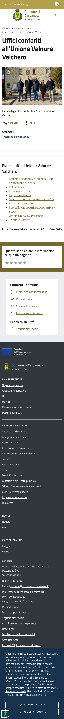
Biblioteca (7, 503)
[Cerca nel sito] (55, 15)
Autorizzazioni (10, 442)
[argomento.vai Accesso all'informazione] (16, 136)
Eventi (6, 551)
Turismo (6, 459)
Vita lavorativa (10, 464)
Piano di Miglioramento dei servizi (21, 645)
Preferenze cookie (15, 691)
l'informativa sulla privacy (31, 695)
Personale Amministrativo (17, 407)
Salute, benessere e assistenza (20, 453)
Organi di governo (12, 385)
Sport (5, 470)
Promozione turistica (22, 183)
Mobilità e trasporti (13, 475)
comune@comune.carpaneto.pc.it (29, 586)
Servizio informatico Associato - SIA (31, 199)
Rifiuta (32, 705)
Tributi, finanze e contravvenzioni (21, 486)
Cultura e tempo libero (15, 492)
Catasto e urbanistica (14, 431)
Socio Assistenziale (21, 203)
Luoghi (6, 546)
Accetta (32, 712)
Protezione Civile (20, 191)
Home (5, 28)
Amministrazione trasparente (19, 623)
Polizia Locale (17, 187)
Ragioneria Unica (20, 195)
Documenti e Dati (12, 413)
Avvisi (5, 527)
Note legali (8, 629)
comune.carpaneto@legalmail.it (25, 592)
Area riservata (10, 640)
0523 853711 (14, 575)
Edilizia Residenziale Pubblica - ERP (31, 178)
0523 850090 (14, 581)
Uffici (5, 396)
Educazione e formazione (16, 448)
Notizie (6, 522)
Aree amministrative (14, 391)
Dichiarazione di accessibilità (18, 634)
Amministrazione (20, 28)
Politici (6, 402)
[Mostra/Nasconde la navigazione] (7, 15)
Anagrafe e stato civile (15, 437)
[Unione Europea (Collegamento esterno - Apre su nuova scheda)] (32, 352)
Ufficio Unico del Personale (26, 215)
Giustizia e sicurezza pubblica (19, 481)
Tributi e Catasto (19, 220)
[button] (17, 4)
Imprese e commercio (14, 497)
